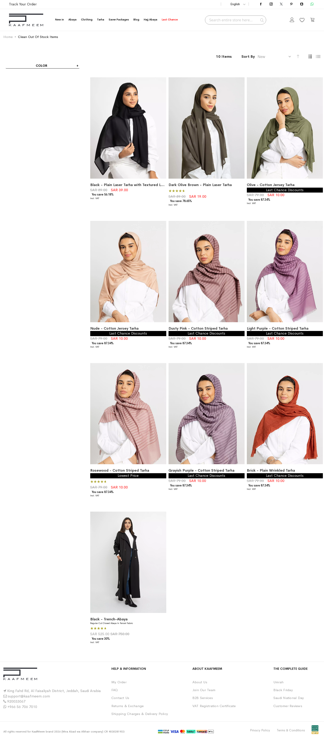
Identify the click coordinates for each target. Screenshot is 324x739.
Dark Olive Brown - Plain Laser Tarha (200, 184)
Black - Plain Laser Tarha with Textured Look (128, 184)
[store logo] (26, 20)
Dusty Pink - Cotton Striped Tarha (198, 328)
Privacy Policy (260, 730)
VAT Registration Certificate (214, 706)
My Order (118, 682)
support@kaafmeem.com (29, 696)
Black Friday (283, 690)
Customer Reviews (287, 706)
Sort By (248, 56)
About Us (199, 682)
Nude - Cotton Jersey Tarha (114, 328)
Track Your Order (23, 4)
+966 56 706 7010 (22, 706)
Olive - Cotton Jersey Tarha (271, 184)
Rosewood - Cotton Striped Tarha (119, 470)
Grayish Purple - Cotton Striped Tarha (201, 470)
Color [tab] (41, 66)
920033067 (16, 701)
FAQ (114, 690)
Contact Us (120, 698)
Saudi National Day (288, 698)
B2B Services (202, 698)
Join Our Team (203, 690)
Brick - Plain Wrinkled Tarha (271, 470)
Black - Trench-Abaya (109, 619)
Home (8, 37)
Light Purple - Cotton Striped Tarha (277, 328)
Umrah (278, 682)
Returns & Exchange (127, 706)
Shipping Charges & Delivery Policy (139, 714)
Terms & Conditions (291, 730)
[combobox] (235, 20)
